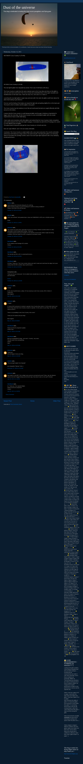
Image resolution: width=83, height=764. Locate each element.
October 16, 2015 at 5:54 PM (14, 267)
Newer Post (8, 401)
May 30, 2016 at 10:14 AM (13, 296)
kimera (9, 278)
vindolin (9, 361)
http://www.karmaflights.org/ (71, 753)
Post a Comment (10, 394)
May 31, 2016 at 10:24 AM (13, 331)
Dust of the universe (19, 7)
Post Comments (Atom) (16, 404)
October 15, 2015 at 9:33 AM (14, 210)
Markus (9, 203)
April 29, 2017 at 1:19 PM (13, 379)
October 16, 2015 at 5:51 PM (14, 247)
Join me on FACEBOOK (70, 279)
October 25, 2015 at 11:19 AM (14, 280)
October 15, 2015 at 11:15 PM (14, 236)
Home (32, 401)
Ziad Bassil (10, 241)
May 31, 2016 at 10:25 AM (13, 345)
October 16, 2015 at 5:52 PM (14, 256)
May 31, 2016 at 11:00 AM (13, 356)
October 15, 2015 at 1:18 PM (14, 222)
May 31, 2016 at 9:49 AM (13, 320)
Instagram (66, 275)
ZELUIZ (9, 215)
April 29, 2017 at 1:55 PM (13, 391)
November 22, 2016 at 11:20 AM (15, 368)
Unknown (9, 227)
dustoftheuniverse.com (69, 58)
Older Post (56, 401)
